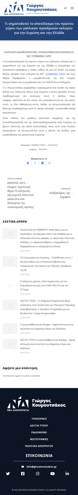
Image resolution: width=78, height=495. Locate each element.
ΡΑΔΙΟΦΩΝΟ (39, 432)
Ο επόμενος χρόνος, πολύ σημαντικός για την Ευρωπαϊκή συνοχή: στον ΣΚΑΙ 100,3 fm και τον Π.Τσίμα (44, 285)
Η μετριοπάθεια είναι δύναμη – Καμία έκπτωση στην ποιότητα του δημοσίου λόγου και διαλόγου (47, 326)
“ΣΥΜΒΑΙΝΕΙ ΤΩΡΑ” (55, 73)
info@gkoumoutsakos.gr (39, 466)
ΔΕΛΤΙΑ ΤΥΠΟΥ (39, 425)
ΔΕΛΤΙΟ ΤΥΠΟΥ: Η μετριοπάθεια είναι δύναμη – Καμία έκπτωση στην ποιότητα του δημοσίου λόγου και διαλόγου (47, 344)
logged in (18, 375)
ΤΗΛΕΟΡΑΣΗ (43, 149)
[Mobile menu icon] (72, 8)
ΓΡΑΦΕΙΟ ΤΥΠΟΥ (38, 145)
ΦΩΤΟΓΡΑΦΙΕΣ (39, 439)
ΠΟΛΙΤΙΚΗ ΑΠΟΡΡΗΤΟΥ (39, 446)
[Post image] (10, 233)
